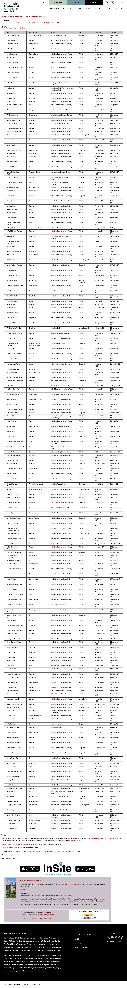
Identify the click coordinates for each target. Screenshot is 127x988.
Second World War (20, 28)
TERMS (38, 984)
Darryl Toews (24, 855)
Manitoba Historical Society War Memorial (100, 839)
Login (120, 3)
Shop (94, 2)
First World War (7, 28)
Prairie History (84, 8)
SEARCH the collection (28, 890)
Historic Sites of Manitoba (12, 16)
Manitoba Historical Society (70, 884)
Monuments (46, 895)
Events (109, 8)
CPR (38, 345)
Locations (63, 895)
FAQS (77, 939)
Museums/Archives (27, 895)
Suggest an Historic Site (39, 918)
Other (69, 895)
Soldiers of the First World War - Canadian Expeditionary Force (22, 844)
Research (99, 8)
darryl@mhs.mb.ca (74, 840)
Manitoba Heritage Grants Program (60, 851)
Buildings (38, 895)
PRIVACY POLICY (31, 984)
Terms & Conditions (84, 934)
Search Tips (27, 918)
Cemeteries (55, 895)
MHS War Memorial (33, 16)
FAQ (50, 918)
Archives (119, 8)
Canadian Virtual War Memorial (12, 848)
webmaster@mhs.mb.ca (46, 915)
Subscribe (58, 2)
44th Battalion (55, 231)
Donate (76, 2)
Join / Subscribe (82, 948)
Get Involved (68, 8)
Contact (40, 2)
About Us (53, 8)
